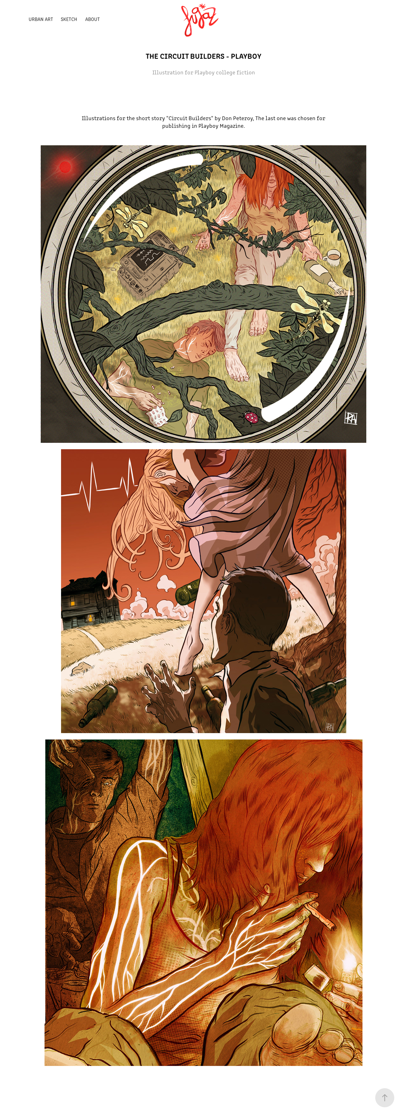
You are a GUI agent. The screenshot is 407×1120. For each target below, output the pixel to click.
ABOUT (92, 19)
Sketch (69, 19)
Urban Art (41, 19)
